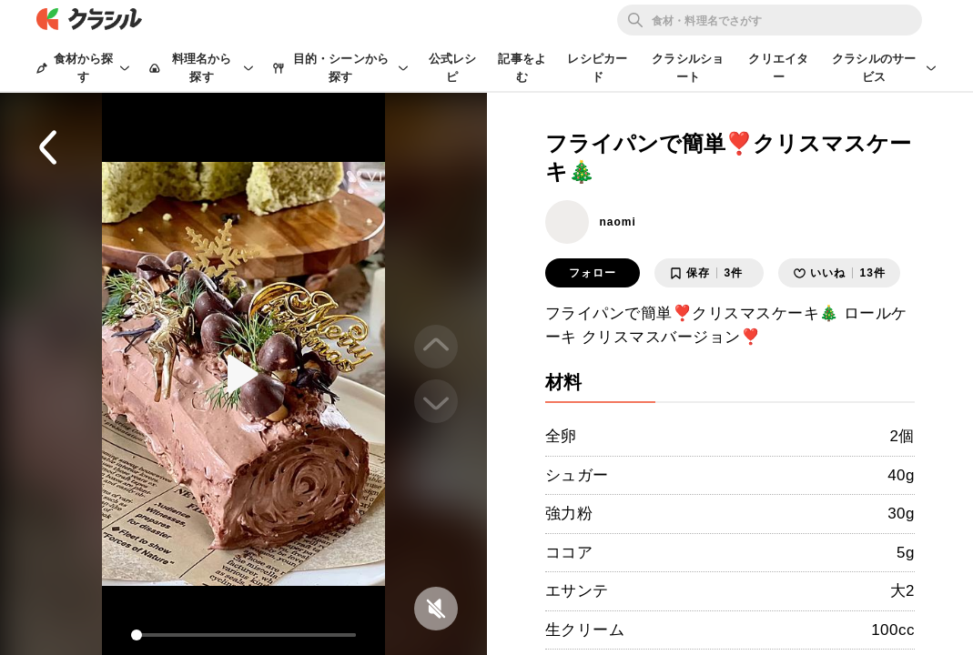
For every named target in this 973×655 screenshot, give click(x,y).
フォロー (592, 273)
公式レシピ (453, 68)
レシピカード (597, 68)
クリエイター (778, 68)
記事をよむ (522, 68)
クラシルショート (688, 68)
